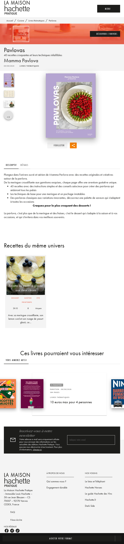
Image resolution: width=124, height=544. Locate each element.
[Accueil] (17, 7)
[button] (105, 34)
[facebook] (6, 530)
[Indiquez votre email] (87, 440)
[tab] (11, 165)
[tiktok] (17, 530)
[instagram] (12, 530)
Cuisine (20, 20)
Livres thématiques (36, 20)
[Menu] (108, 9)
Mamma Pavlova (21, 60)
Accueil (9, 20)
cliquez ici (37, 449)
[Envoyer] (111, 440)
